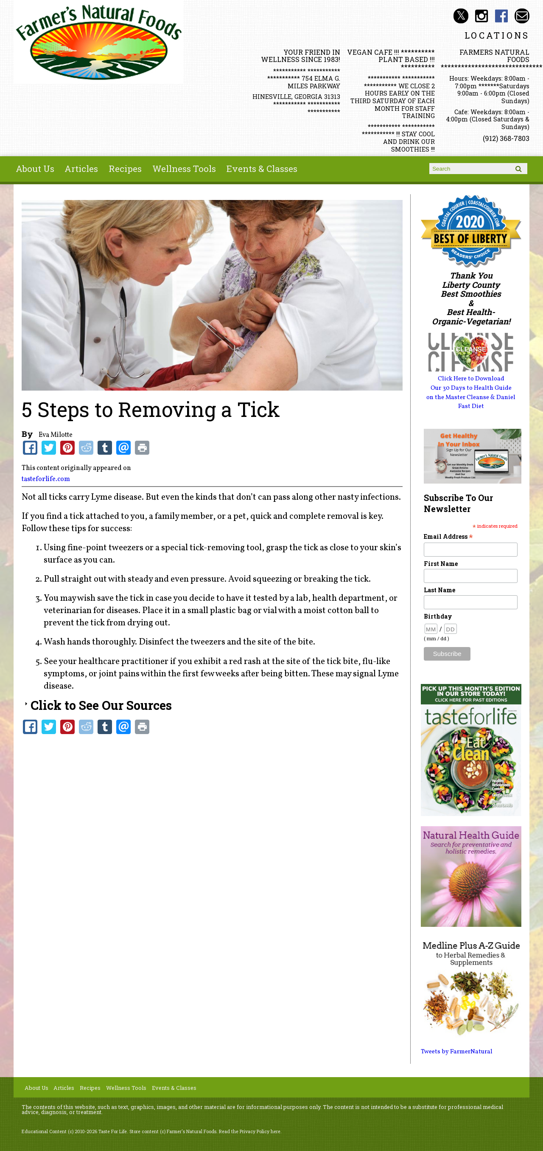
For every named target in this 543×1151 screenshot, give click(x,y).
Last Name (439, 590)
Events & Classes (262, 168)
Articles (81, 168)
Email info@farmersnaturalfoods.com (522, 15)
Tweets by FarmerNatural (457, 1051)
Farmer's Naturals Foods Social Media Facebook (501, 15)
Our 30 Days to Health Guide (471, 388)
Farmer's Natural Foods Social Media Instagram (481, 15)
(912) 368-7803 (506, 138)
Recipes (125, 168)
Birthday (438, 616)
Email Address (448, 536)
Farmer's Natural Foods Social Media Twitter (460, 15)
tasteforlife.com (46, 479)
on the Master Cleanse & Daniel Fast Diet (470, 402)
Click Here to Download (471, 378)
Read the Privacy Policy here (249, 1131)
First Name (441, 564)
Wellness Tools (184, 168)
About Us (35, 168)
